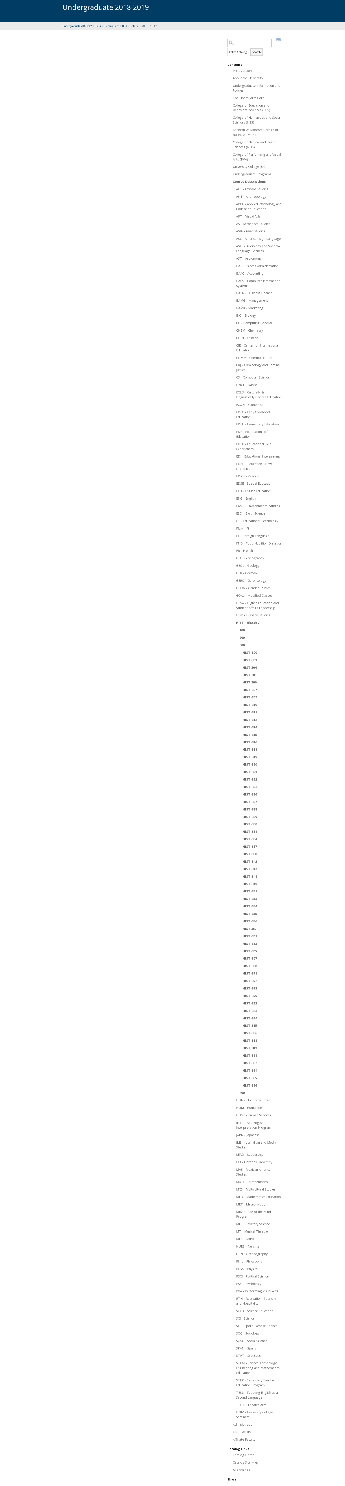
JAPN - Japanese (248, 1135)
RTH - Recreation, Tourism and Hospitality (256, 1300)
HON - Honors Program (254, 1100)
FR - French (244, 550)
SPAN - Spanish (247, 1348)
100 (242, 630)
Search (256, 52)
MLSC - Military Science (253, 1224)
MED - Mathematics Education (258, 1196)
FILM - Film (244, 528)
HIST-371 (250, 973)
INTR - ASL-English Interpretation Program (253, 1125)
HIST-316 (250, 742)
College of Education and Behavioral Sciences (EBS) (251, 107)
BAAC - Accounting (250, 273)
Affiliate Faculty (244, 1439)
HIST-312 (250, 719)
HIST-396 (250, 1085)
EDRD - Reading (248, 476)
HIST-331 (250, 831)
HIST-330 (250, 824)
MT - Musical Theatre (252, 1231)
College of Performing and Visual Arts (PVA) (257, 156)
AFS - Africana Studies (252, 189)
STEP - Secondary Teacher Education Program (255, 1382)
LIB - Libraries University (254, 1162)
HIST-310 (250, 704)
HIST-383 (250, 1010)
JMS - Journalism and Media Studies (256, 1144)
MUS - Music (245, 1239)
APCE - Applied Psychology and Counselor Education (259, 206)
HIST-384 (250, 1018)
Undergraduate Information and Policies (256, 87)
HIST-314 (250, 727)
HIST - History (130, 26)
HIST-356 (250, 921)
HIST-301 (250, 660)
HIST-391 (250, 1055)
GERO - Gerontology (251, 580)
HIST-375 (250, 995)
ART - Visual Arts (248, 216)
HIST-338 (250, 854)
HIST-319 (250, 757)
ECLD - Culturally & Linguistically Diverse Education (259, 394)
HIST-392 (250, 1063)
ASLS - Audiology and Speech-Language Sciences (258, 248)
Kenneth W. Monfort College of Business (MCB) (255, 132)
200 (242, 637)
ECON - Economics (249, 404)
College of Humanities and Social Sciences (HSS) (257, 119)
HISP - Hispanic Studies (253, 615)
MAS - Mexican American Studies (254, 1171)
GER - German (246, 573)
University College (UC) (249, 166)
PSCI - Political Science (252, 1276)
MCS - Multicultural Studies (255, 1189)
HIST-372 (250, 980)
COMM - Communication (254, 357)
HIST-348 (250, 876)
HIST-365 (250, 951)
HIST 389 (250, 1048)
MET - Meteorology (250, 1204)
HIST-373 (250, 988)
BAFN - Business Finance (254, 293)
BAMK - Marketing (249, 308)
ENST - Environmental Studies (258, 506)
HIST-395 (250, 1078)
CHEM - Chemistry (249, 330)
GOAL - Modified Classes (254, 595)
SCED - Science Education (254, 1311)
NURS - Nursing (247, 1246)
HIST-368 (250, 966)
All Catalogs (241, 1470)
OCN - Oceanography (252, 1254)
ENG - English (246, 498)
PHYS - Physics (247, 1268)
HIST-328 (250, 809)
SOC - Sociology (247, 1333)
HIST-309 (250, 697)
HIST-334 (250, 839)
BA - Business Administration (257, 266)
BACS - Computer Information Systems (258, 283)
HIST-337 (250, 846)
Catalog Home (243, 1455)
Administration (243, 1424)
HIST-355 (250, 913)
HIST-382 (250, 1003)
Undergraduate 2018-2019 (77, 26)
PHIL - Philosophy (249, 1261)
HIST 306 (250, 682)
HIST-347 (250, 869)
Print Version (242, 70)
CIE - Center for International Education (257, 347)
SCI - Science (245, 1318)
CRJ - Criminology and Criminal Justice (258, 367)
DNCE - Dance (246, 384)
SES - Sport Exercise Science (256, 1326)
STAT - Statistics (248, 1355)
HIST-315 (250, 734)
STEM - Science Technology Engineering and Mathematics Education (258, 1368)
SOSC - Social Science (251, 1340)
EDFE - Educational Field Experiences (254, 446)
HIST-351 (250, 891)
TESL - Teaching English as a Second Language (257, 1394)
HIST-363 (250, 943)
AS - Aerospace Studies (253, 224)
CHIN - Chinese (247, 338)
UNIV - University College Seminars (254, 1414)
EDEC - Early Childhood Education (253, 414)
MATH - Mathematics (252, 1182)
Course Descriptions (107, 26)
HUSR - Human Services (253, 1115)
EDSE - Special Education (254, 483)
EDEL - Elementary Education (257, 424)
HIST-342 (250, 861)
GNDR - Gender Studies (253, 588)
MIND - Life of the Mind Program (253, 1214)
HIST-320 (250, 764)
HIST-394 (250, 1070)
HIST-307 (250, 689)
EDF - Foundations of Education (251, 434)
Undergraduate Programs (252, 174)
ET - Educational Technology (257, 521)
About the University (248, 78)
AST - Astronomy (248, 258)
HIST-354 (250, 906)
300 (143, 26)
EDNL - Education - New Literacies (254, 466)
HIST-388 (250, 1040)
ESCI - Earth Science (250, 513)
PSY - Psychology (248, 1283)
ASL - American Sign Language (258, 238)
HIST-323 (250, 787)
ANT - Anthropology (251, 196)
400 (242, 1092)
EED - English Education (253, 491)
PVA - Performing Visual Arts (257, 1291)
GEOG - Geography (250, 558)
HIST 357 (250, 928)
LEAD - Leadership (249, 1154)
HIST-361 (250, 936)
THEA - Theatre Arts (251, 1405)
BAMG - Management (252, 300)
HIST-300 (250, 652)
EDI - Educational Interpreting (258, 456)
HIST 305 (250, 675)
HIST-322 (250, 779)
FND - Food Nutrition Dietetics (258, 543)
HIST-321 (250, 772)
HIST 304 (250, 667)
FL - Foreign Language (252, 535)
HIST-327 (250, 801)
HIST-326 (250, 794)
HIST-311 (250, 712)
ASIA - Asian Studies (250, 231)
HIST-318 (250, 749)
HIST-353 (250, 898)
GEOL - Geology (247, 565)
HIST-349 (250, 884)
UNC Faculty (242, 1432)
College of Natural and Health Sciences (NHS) (254, 144)
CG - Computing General (254, 323)
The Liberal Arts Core (248, 98)
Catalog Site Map (245, 1462)
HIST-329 (250, 816)
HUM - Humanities (249, 1107)
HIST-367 (250, 958)
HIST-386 (250, 1033)
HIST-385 (250, 1025)
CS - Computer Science (253, 377)
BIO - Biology (246, 315)
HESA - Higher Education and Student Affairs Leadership (257, 605)
